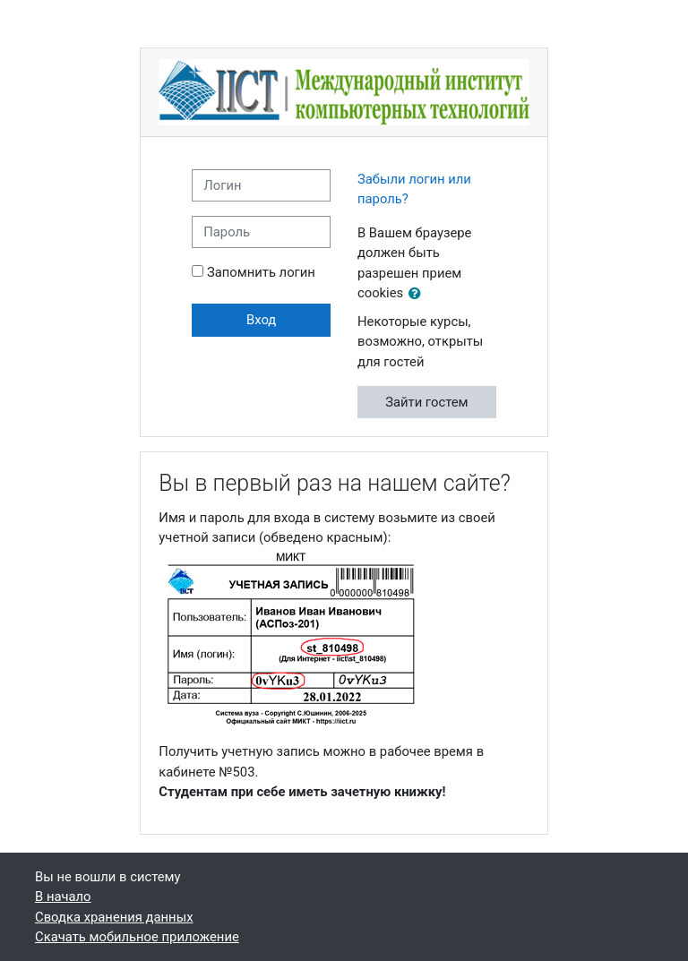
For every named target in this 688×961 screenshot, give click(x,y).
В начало (63, 896)
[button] (418, 294)
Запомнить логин (261, 272)
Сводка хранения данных (114, 917)
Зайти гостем (426, 402)
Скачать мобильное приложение (137, 937)
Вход (261, 320)
